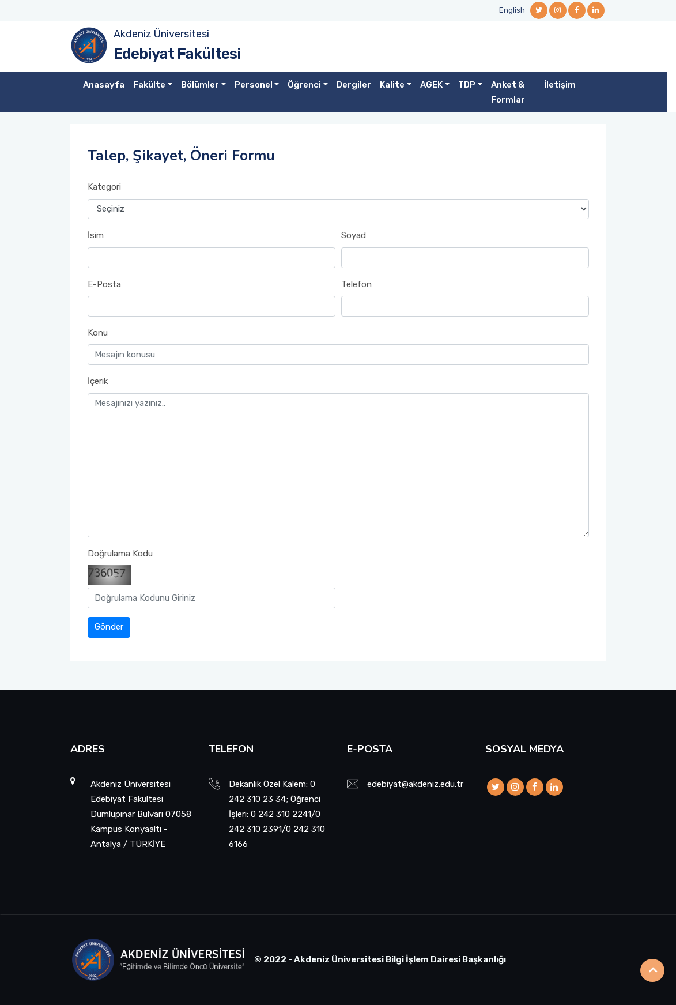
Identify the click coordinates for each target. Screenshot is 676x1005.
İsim (96, 235)
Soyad (353, 235)
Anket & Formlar (508, 92)
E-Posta (104, 284)
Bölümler (200, 85)
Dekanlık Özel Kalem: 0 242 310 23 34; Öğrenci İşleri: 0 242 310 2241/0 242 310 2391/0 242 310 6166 (277, 814)
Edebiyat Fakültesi (177, 54)
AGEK (431, 85)
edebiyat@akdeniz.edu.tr (415, 784)
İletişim (560, 85)
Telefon (356, 284)
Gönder (109, 627)
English (512, 10)
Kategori (104, 187)
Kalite (392, 85)
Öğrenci (304, 85)
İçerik (98, 381)
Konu (98, 333)
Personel (254, 85)
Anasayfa (103, 85)
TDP (466, 85)
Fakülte (149, 85)
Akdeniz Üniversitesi (161, 34)
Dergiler (354, 85)
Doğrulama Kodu (120, 553)
